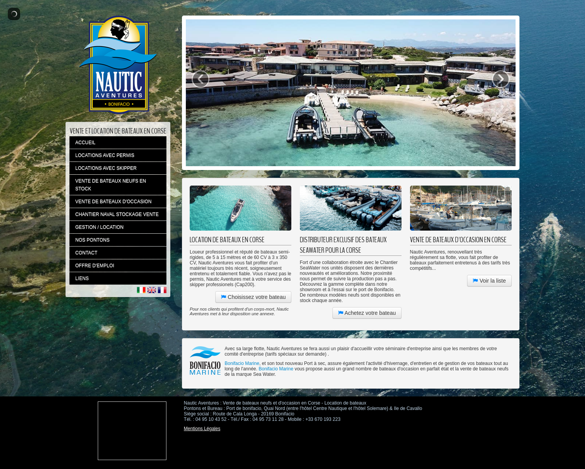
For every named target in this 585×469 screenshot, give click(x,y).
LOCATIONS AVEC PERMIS (104, 155)
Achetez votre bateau (367, 313)
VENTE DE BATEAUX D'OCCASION (113, 201)
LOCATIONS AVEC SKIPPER (106, 168)
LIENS (82, 278)
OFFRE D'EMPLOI (94, 265)
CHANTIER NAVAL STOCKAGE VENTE (117, 214)
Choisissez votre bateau (253, 297)
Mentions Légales (202, 428)
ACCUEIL (85, 142)
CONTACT (86, 252)
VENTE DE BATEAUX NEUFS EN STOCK (110, 184)
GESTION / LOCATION (99, 227)
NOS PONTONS (92, 240)
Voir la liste (489, 281)
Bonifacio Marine (242, 363)
